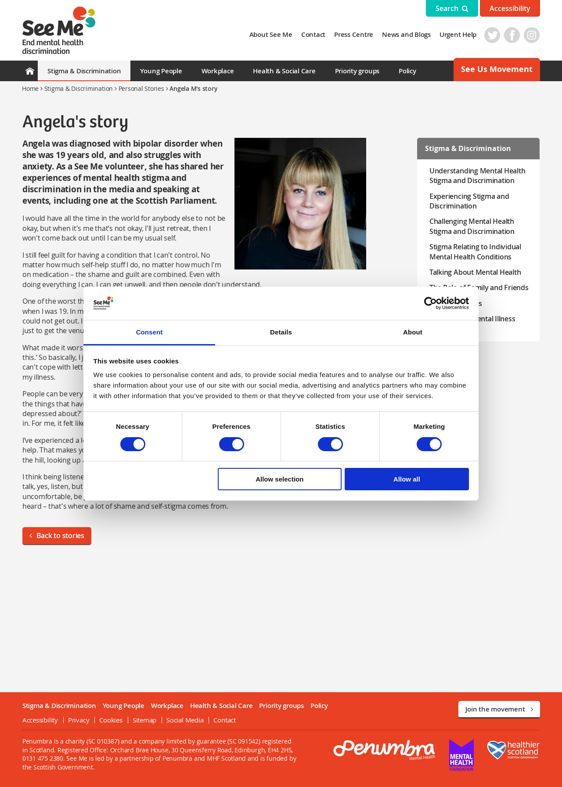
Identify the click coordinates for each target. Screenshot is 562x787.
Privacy (78, 719)
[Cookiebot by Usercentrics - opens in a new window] (430, 303)
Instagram (532, 35)
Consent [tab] (149, 332)
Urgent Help (458, 34)
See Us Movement (497, 69)
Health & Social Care (284, 70)
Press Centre (354, 34)
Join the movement (499, 709)
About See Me (270, 34)
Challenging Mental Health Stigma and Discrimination (472, 226)
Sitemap (144, 719)
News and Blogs (406, 34)
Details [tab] (281, 332)
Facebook (512, 35)
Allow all (406, 479)
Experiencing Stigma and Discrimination (469, 201)
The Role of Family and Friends (479, 287)
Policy (407, 70)
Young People (161, 70)
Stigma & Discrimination (84, 70)
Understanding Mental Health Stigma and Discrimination (477, 175)
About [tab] (412, 332)
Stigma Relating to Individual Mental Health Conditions (475, 251)
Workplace (218, 70)
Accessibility (510, 8)
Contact (314, 34)
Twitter (493, 35)
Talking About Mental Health (475, 272)
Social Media (184, 719)
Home (30, 88)
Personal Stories (141, 88)
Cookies (110, 719)
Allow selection (279, 479)
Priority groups (357, 70)
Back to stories (56, 535)
